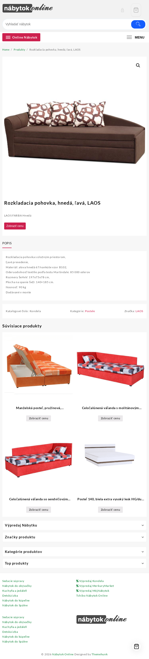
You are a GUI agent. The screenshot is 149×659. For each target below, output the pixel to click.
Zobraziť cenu (15, 226)
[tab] (7, 243)
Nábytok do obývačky (17, 586)
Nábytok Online (63, 654)
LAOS (139, 311)
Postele (90, 311)
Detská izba (10, 595)
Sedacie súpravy (13, 581)
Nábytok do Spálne (15, 605)
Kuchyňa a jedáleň (14, 590)
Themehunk (100, 654)
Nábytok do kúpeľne (16, 600)
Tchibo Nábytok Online (92, 595)
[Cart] (136, 10)
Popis (7, 243)
